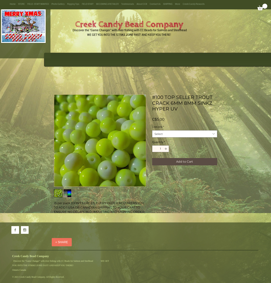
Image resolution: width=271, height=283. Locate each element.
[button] (262, 7)
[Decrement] (155, 149)
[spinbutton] (160, 149)
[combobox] (184, 133)
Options (158, 126)
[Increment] (166, 149)
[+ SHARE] (62, 242)
